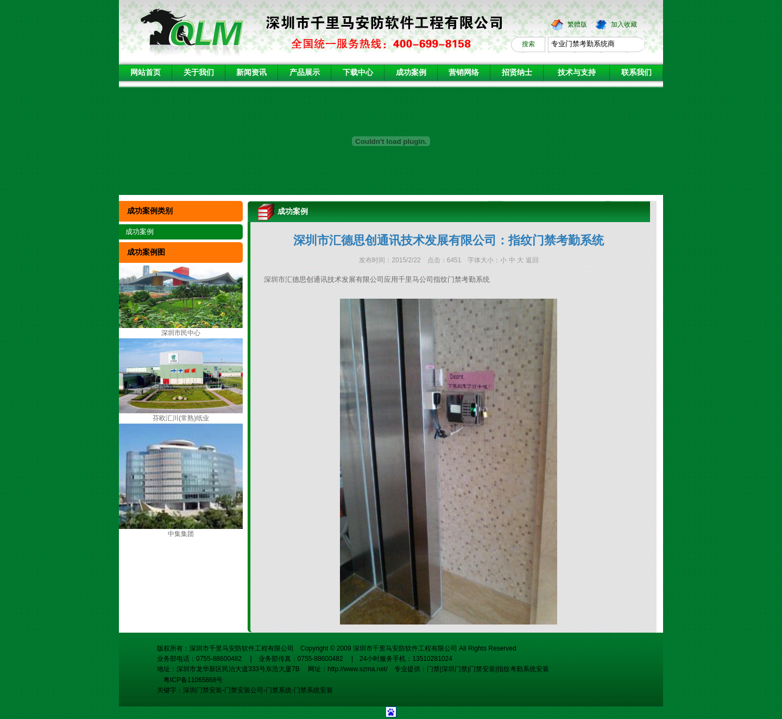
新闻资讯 (251, 72)
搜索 (528, 44)
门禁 (433, 669)
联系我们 (636, 72)
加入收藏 (624, 24)
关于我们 (199, 72)
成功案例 (411, 72)
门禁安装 (482, 669)
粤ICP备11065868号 (190, 680)
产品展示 (304, 72)
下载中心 (358, 72)
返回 (532, 260)
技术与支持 (577, 72)
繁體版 (577, 24)
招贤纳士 (517, 72)
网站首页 (145, 72)
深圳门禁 (455, 669)
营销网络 (464, 72)
